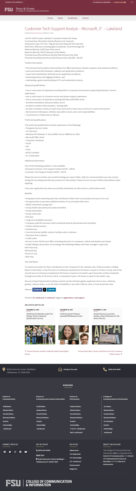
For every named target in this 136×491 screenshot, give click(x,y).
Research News (9, 417)
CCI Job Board (38, 298)
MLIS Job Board (76, 432)
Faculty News (8, 414)
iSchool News (75, 406)
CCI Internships (76, 458)
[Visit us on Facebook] (5, 452)
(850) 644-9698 (114, 369)
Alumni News (8, 410)
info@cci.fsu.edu (70, 369)
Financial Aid (74, 465)
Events (86, 18)
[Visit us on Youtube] (25, 452)
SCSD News (40, 406)
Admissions (74, 450)
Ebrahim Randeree (37, 33)
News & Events (25, 8)
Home (50, 18)
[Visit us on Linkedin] (20, 452)
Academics (72, 18)
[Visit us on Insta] (15, 452)
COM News (7, 406)
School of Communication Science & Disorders (118, 459)
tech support (79, 298)
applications (68, 298)
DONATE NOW (120, 2)
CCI (115, 453)
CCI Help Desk (75, 454)
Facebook (37, 290)
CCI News (107, 406)
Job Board (7, 429)
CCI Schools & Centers (102, 2)
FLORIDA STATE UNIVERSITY (15, 2)
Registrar (73, 469)
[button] (132, 2)
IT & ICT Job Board (77, 429)
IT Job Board (50, 298)
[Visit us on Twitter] (10, 452)
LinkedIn (51, 290)
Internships (7, 425)
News (60, 18)
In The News (108, 421)
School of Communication (113, 456)
